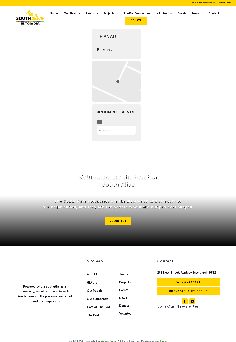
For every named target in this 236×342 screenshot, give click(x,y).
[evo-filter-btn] (99, 122)
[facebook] (185, 301)
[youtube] (192, 301)
